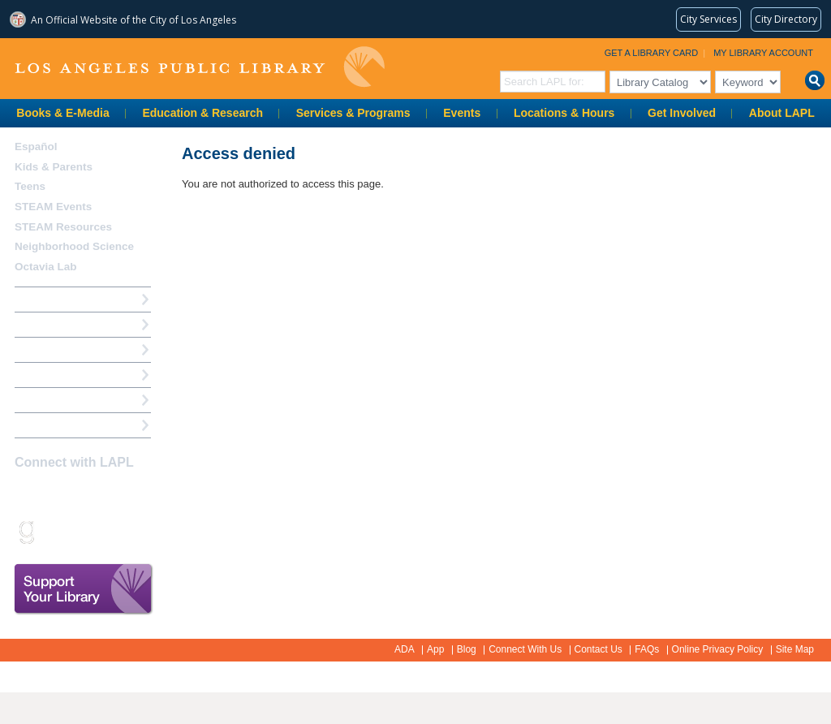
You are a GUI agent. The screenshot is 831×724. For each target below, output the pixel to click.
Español (36, 146)
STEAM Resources (63, 227)
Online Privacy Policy (718, 649)
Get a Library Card (652, 53)
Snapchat (54, 532)
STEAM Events (53, 206)
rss (82, 532)
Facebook (25, 494)
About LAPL (782, 112)
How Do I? (41, 299)
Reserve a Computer (66, 349)
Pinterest (139, 494)
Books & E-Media (62, 112)
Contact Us (598, 649)
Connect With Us (525, 649)
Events (461, 112)
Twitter (82, 494)
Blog (466, 649)
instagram (54, 494)
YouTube (110, 494)
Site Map (795, 649)
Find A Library (50, 425)
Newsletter (110, 532)
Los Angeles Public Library (200, 67)
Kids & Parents (54, 167)
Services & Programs (353, 112)
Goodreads (25, 532)
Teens (30, 186)
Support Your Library (83, 589)
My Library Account (763, 53)
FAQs (647, 649)
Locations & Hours (564, 112)
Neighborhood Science (74, 246)
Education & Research (202, 112)
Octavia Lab (46, 267)
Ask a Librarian (53, 374)
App (435, 649)
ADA (404, 649)
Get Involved (682, 112)
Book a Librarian (56, 400)
